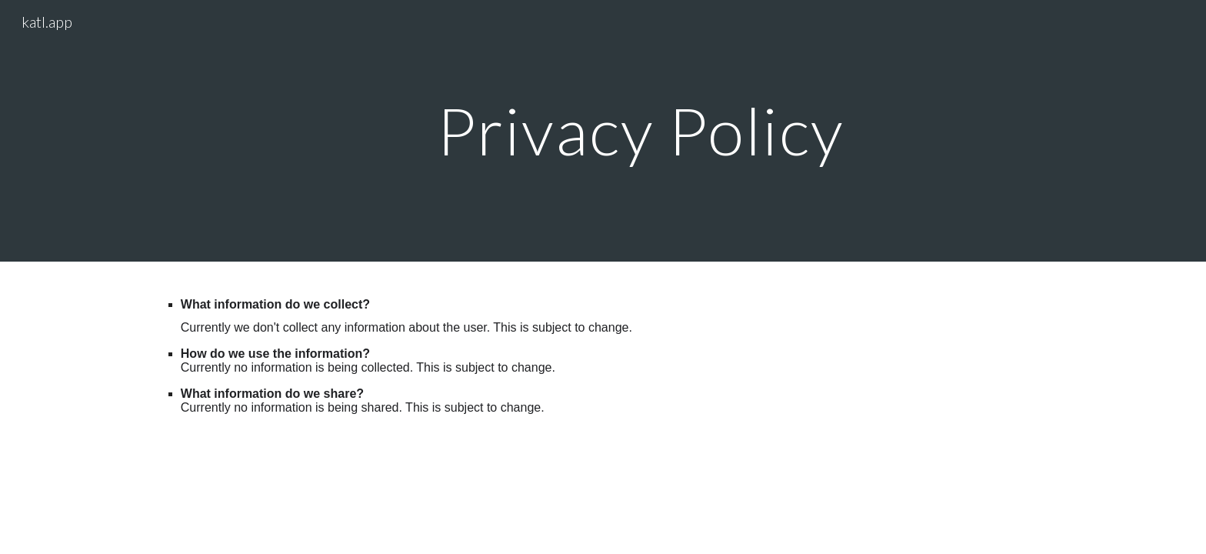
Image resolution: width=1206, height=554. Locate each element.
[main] (641, 130)
